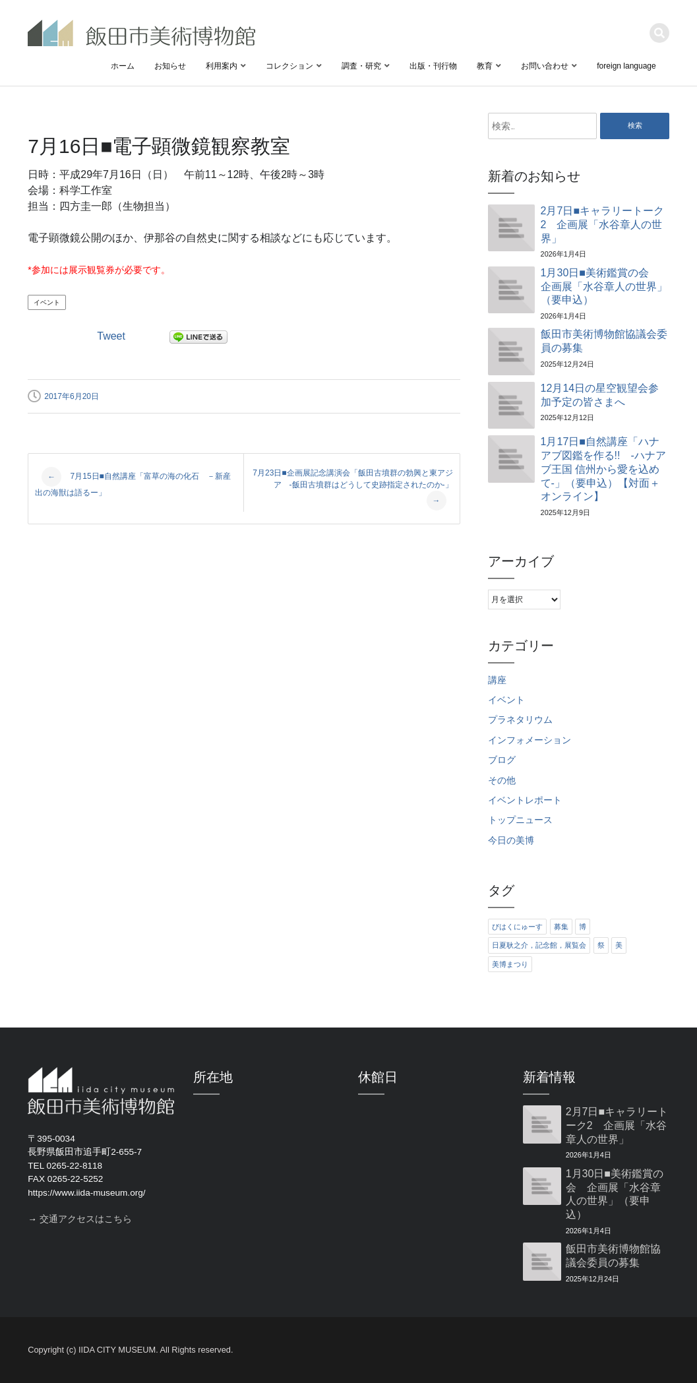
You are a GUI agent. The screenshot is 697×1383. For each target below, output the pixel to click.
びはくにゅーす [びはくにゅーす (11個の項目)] (517, 927)
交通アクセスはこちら (86, 1219)
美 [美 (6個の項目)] (618, 945)
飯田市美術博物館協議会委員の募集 (604, 340)
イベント (47, 302)
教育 (485, 66)
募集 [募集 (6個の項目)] (561, 927)
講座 (497, 680)
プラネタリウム (520, 720)
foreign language (626, 66)
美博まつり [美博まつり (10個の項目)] (510, 964)
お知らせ (170, 66)
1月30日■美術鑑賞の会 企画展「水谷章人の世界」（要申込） (604, 286)
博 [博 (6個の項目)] (582, 927)
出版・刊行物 (433, 66)
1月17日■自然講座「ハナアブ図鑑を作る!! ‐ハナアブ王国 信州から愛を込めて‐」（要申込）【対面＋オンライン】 (603, 469)
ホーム (123, 66)
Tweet (111, 336)
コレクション (289, 66)
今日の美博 (511, 840)
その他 (502, 780)
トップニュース (520, 820)
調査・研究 (361, 66)
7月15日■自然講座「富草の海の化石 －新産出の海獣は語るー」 (133, 482)
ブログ (502, 760)
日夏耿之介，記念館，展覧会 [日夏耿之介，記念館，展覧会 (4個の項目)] (539, 945)
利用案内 (221, 66)
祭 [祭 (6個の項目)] (601, 945)
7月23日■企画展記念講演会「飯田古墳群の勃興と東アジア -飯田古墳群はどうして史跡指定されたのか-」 (352, 489)
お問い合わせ (544, 66)
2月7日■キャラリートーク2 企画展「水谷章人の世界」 (602, 224)
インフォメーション (529, 740)
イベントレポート (525, 800)
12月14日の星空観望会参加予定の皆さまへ (600, 395)
